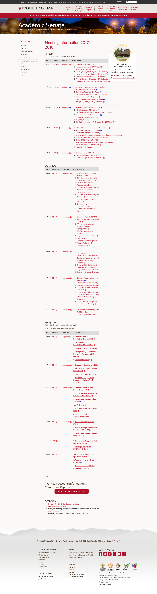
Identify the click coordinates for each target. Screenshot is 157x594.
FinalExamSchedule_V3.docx (86, 117)
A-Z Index (41, 562)
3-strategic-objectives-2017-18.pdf (88, 67)
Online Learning (87, 2)
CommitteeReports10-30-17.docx (88, 115)
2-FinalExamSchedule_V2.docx (87, 64)
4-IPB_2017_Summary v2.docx (87, 69)
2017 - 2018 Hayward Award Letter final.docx (92, 128)
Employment (103, 580)
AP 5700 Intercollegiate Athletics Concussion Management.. (86, 226)
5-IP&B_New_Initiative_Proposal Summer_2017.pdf (95, 72)
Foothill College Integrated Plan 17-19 (89, 158)
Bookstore (58, 2)
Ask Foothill (42, 577)
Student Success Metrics (45, 574)
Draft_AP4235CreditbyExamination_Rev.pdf (92, 138)
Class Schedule (32, 2)
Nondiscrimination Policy (76, 572)
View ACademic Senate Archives (71, 491)
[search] (133, 2)
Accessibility (72, 570)
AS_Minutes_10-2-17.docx (85, 90)
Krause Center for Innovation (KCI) (111, 571)
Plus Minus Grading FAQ (57, 506)
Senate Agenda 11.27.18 (84, 153)
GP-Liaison (81, 253)
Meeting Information (27, 51)
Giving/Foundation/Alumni (108, 578)
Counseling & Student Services (111, 8)
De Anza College (105, 582)
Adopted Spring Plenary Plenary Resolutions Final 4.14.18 (83, 380)
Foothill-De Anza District (108, 573)
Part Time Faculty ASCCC (84, 374)
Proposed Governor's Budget (87, 270)
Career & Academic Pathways (78, 8)
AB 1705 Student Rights (76, 574)
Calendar (22, 2)
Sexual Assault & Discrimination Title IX (81, 553)
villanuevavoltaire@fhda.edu (124, 78)
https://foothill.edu (119, 15)
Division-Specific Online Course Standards (63, 504)
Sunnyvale (76, 2)
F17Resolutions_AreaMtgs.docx (87, 97)
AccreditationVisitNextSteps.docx (88, 108)
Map (64, 2)
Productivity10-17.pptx (84, 147)
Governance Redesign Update (88, 285)
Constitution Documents (28, 58)
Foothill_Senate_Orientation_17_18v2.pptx (92, 79)
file (87, 513)
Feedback (72, 567)
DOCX (56, 108)
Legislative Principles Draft (86, 236)
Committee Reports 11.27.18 (85, 155)
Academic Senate (41, 29)
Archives (23, 66)
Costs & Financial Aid (100, 8)
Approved (65, 64)
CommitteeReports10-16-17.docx (87, 92)
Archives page (53, 511)
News (69, 2)
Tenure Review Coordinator (87, 272)
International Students (134, 9)
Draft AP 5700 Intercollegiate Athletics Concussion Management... (88, 189)
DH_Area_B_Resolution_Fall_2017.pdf (90, 94)
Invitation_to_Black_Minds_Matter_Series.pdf (93, 81)
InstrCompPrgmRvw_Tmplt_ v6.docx (89, 99)
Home (20, 29)
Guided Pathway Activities (86, 314)
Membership (24, 55)
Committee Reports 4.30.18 (85, 365)
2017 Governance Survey (86, 178)
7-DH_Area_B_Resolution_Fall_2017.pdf (91, 74)
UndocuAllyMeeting (82, 360)
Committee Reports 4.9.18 (85, 348)
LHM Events (79, 405)
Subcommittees (25, 69)
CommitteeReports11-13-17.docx (87, 133)
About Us (68, 9)
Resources (24, 73)
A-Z (104, 2)
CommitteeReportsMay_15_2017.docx (90, 77)
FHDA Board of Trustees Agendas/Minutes (114, 575)
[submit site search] (127, 2)
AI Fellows (24, 76)
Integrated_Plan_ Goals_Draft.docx (89, 102)
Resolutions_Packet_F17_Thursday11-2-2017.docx (94, 122)
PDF (55, 64)
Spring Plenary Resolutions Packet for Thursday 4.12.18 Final (84, 354)
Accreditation (107, 540)
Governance (29, 29)
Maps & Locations (43, 553)
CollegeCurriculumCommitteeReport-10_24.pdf (93, 112)
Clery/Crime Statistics (75, 555)
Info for (119, 2)
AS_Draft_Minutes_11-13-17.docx (88, 130)
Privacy (116, 540)
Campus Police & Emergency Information (81, 550)
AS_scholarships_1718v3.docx (86, 110)
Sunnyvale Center (43, 555)
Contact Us (72, 565)
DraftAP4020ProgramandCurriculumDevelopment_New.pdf (98, 135)
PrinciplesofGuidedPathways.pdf (87, 145)
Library (50, 2)
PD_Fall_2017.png (82, 120)
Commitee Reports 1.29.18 (86, 217)
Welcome (23, 45)
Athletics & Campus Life (122, 9)
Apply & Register (89, 9)
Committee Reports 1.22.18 (86, 180)
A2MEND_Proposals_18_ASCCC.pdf (89, 87)
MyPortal (98, 2)
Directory (42, 2)
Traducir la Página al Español (47, 550)
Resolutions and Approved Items (29, 62)
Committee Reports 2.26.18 (87, 283)
